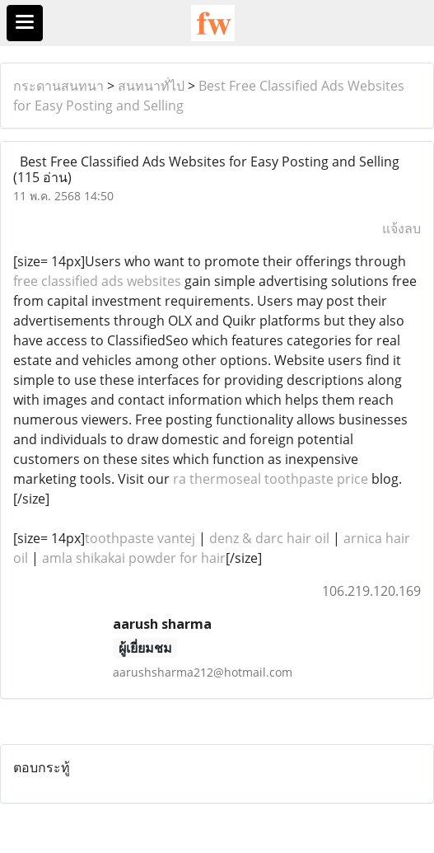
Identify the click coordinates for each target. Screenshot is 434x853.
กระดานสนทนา (58, 86)
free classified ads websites (97, 281)
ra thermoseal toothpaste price (270, 479)
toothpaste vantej (140, 538)
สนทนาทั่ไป (151, 86)
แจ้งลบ (401, 228)
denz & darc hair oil (269, 538)
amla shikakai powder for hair (134, 558)
